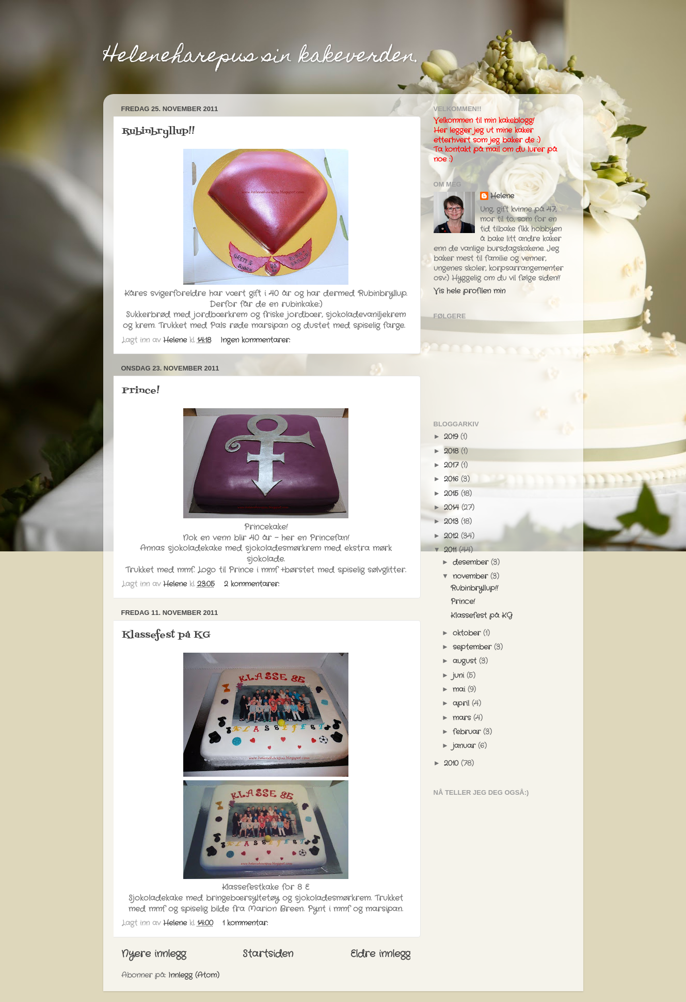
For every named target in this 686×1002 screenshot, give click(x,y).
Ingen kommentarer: (256, 340)
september (473, 647)
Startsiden (268, 954)
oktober (468, 633)
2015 (452, 494)
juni (460, 676)
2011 (451, 550)
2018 (452, 451)
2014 (452, 508)
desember (472, 562)
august (466, 661)
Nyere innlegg (153, 954)
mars (463, 718)
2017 (452, 465)
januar (465, 746)
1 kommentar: (246, 923)
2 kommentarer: (253, 584)
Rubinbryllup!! (158, 131)
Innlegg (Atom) (193, 975)
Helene (502, 196)
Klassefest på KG (166, 635)
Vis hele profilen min (469, 291)
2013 (452, 522)
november (471, 576)
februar (468, 732)
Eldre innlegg (380, 954)
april (462, 703)
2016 (452, 479)
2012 (452, 536)
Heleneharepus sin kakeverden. (261, 57)
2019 (452, 437)
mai (460, 690)
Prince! (140, 391)
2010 (452, 763)
